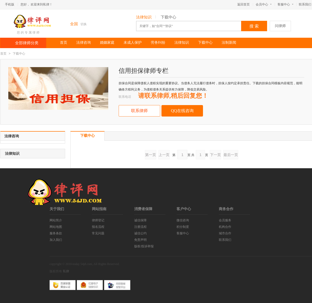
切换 (83, 24)
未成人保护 (133, 42)
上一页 (164, 155)
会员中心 (264, 4)
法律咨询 (83, 42)
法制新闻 (229, 42)
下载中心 (168, 17)
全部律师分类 (26, 43)
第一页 (150, 155)
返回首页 (243, 4)
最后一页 (230, 155)
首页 (63, 42)
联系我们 (305, 4)
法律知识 (144, 17)
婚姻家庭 (107, 42)
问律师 (280, 26)
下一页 (215, 155)
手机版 (9, 4)
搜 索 (254, 26)
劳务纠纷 (158, 42)
